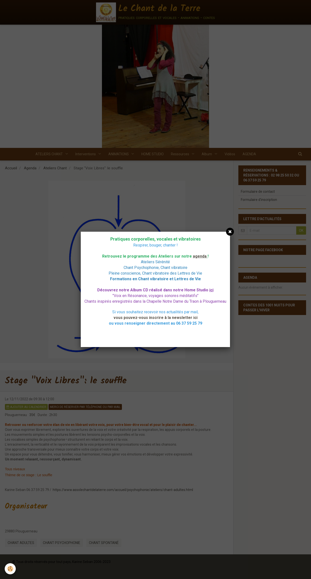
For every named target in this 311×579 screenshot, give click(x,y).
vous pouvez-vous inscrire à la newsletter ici (155, 317)
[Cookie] (10, 568)
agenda (200, 256)
